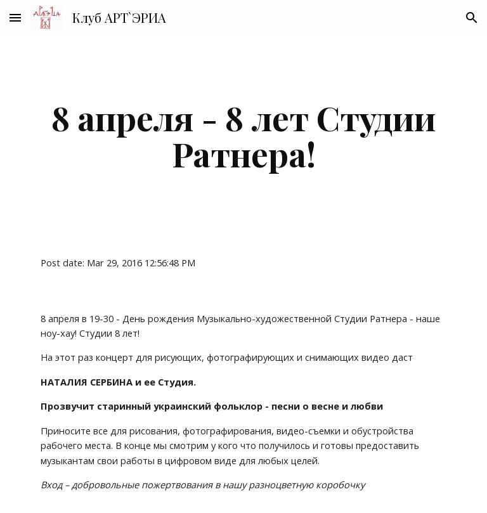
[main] (243, 135)
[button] (15, 17)
